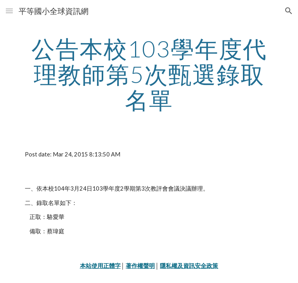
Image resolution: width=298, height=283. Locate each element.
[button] (9, 10)
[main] (149, 74)
